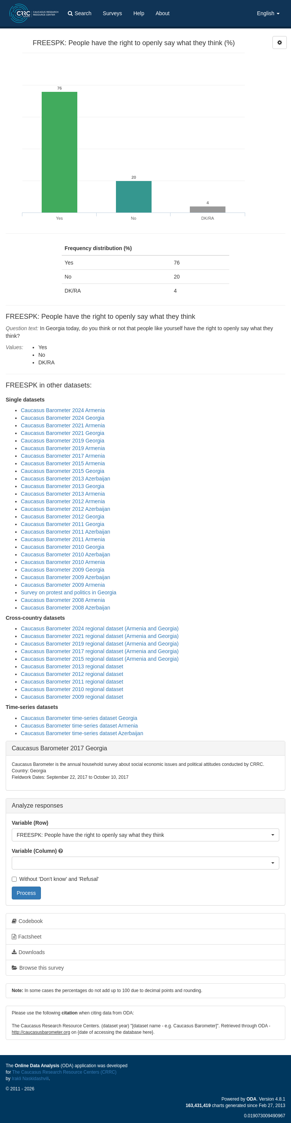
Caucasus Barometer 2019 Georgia (62, 441)
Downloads (28, 952)
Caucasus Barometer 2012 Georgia (62, 516)
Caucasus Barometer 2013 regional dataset (72, 666)
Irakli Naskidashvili (30, 1078)
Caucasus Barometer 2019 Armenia (63, 448)
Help (138, 13)
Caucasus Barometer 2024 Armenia (63, 410)
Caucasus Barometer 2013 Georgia (62, 486)
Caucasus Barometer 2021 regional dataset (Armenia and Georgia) (99, 636)
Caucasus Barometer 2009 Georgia (62, 570)
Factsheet (26, 937)
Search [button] (79, 13)
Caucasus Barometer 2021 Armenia (63, 425)
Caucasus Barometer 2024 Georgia (62, 418)
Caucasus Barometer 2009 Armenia (63, 585)
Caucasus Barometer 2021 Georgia (62, 433)
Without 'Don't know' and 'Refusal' (55, 879)
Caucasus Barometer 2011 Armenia (63, 539)
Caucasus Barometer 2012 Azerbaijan (65, 509)
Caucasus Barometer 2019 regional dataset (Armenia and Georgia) (99, 644)
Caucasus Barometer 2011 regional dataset (72, 682)
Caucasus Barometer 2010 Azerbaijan (65, 554)
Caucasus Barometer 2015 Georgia (62, 471)
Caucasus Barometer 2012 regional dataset (72, 674)
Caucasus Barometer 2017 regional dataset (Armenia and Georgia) (99, 651)
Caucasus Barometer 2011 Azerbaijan (65, 532)
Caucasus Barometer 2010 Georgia (62, 547)
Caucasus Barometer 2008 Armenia (63, 600)
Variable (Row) (30, 823)
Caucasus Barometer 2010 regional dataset (72, 689)
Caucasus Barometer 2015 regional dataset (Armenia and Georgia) (99, 659)
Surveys (112, 13)
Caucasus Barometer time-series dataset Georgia (79, 718)
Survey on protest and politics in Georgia (68, 592)
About (163, 13)
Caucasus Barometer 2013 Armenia (63, 494)
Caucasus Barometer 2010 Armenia (63, 562)
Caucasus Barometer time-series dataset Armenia (79, 726)
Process (26, 893)
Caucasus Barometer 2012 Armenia (63, 501)
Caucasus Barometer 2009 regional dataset (72, 697)
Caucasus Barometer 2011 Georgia (62, 524)
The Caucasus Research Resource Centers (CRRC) (64, 1072)
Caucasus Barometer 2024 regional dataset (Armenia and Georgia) (99, 628)
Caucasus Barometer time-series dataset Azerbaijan (82, 733)
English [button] (268, 13)
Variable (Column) (34, 851)
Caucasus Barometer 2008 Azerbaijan (65, 608)
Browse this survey (38, 968)
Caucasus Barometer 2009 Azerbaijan (65, 577)
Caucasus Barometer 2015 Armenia (63, 463)
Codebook (27, 921)
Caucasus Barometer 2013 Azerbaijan (65, 479)
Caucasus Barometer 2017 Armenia (63, 456)
